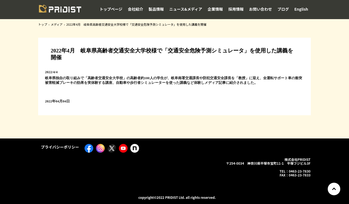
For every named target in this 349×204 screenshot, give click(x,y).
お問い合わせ (260, 9)
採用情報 (236, 9)
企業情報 (215, 9)
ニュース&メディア (185, 9)
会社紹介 (135, 9)
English (301, 9)
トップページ (111, 9)
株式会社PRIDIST (60, 11)
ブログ (283, 9)
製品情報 (156, 9)
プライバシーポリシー (60, 147)
